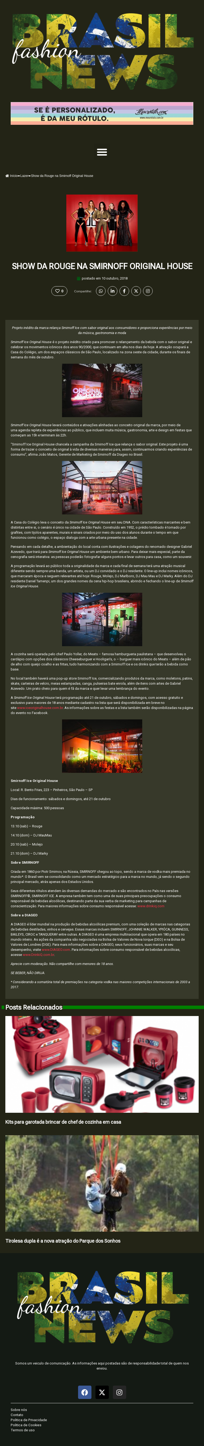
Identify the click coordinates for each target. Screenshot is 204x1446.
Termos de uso (23, 1430)
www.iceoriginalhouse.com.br (40, 708)
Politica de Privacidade (29, 1420)
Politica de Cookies (26, 1425)
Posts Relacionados (33, 1007)
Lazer (24, 176)
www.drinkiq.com (150, 906)
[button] (102, 152)
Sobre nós (19, 1410)
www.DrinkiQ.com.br (38, 955)
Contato (17, 1415)
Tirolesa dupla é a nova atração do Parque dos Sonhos (62, 1241)
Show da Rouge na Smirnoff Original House (102, 266)
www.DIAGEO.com (56, 950)
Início (11, 176)
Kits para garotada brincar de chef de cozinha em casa (63, 1122)
